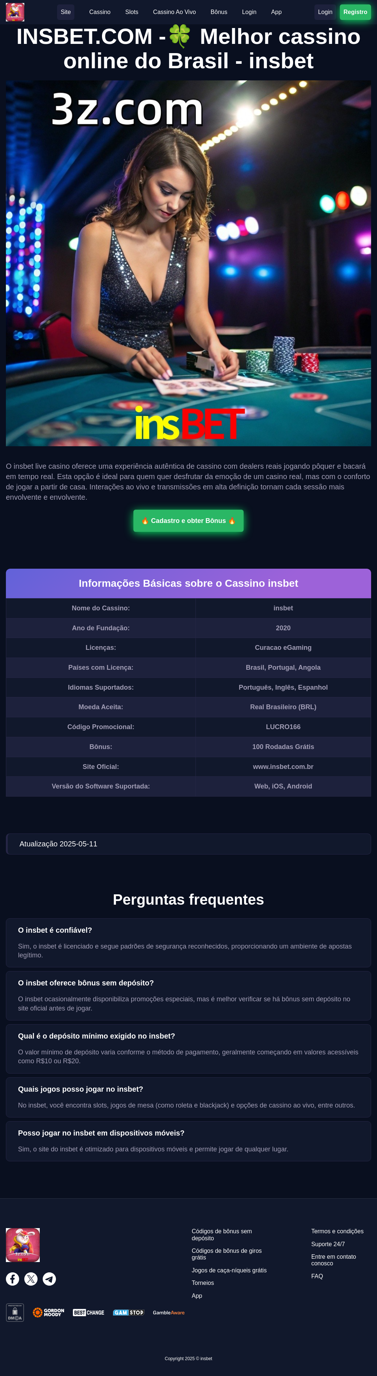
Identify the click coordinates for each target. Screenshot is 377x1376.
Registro (355, 12)
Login (249, 12)
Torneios (203, 1283)
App (276, 12)
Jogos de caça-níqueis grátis (229, 1270)
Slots (131, 12)
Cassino (99, 12)
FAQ (317, 1276)
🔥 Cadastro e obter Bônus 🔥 (188, 520)
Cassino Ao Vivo (174, 12)
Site (66, 12)
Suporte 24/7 (328, 1244)
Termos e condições (337, 1231)
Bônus (219, 12)
